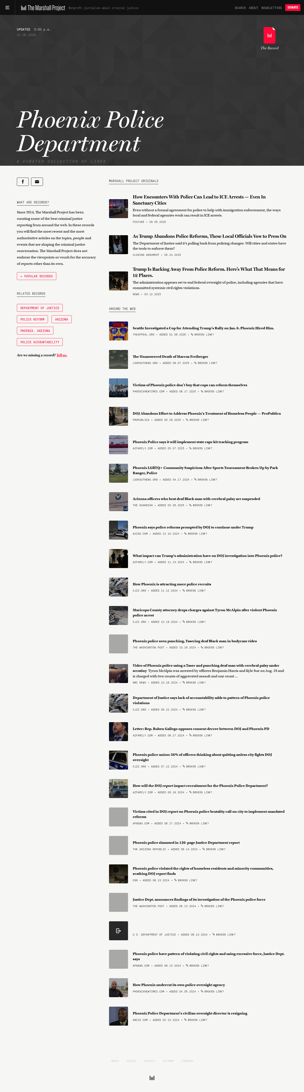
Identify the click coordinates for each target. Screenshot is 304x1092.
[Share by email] (37, 182)
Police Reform (32, 319)
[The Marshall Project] (42, 7)
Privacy (149, 1061)
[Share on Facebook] (23, 182)
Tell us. (62, 355)
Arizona (61, 319)
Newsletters (271, 7)
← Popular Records (36, 276)
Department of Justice (39, 308)
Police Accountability (39, 342)
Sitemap (168, 1061)
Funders (187, 1061)
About (253, 7)
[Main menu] (7, 7)
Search (240, 7)
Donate (293, 7)
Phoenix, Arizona (35, 330)
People (131, 1061)
